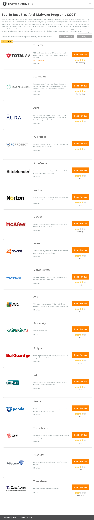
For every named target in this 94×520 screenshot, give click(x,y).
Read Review (80, 54)
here (72, 29)
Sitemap (30, 517)
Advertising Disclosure (85, 33)
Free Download (38, 60)
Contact (22, 517)
